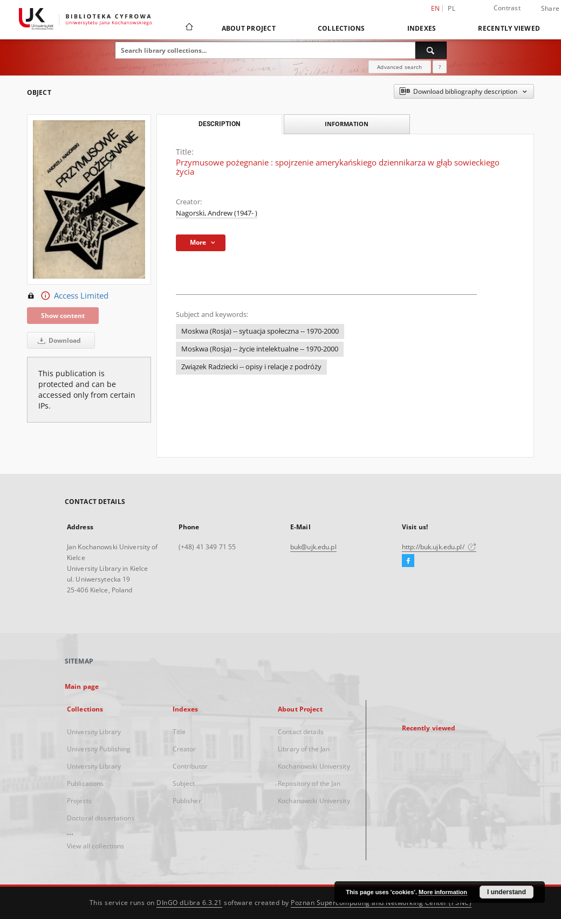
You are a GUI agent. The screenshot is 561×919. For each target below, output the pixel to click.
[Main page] (188, 28)
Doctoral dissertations (101, 818)
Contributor (190, 766)
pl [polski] (451, 8)
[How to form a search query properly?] (440, 66)
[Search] (431, 50)
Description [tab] (219, 124)
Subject (184, 783)
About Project (249, 28)
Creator (184, 749)
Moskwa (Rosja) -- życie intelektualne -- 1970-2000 (259, 349)
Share (550, 8)
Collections (341, 28)
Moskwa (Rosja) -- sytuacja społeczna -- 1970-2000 (260, 331)
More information (443, 892)
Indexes (421, 28)
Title (179, 731)
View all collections (95, 846)
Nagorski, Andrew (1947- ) (216, 213)
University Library (94, 731)
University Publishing (99, 749)
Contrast (507, 7)
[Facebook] (408, 561)
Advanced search (399, 67)
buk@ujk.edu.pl (313, 546)
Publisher (187, 800)
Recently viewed (509, 28)
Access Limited (67, 296)
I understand (506, 892)
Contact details (301, 731)
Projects (79, 800)
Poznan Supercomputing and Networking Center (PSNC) (381, 902)
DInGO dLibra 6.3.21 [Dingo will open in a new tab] (189, 902)
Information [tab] (346, 124)
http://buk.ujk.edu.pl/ (439, 546)
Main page (82, 686)
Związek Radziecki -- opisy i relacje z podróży (251, 366)
